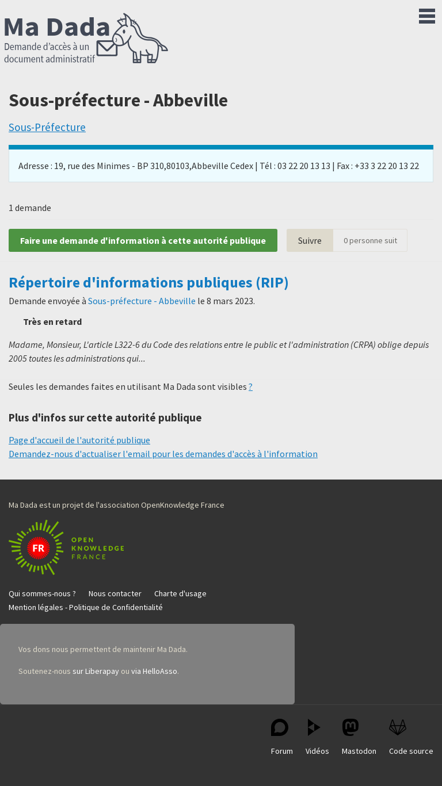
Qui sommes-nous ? (42, 593)
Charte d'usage (180, 593)
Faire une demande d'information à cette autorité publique (143, 240)
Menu (427, 14)
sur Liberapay (96, 671)
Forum (282, 737)
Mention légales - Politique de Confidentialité (86, 607)
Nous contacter (115, 593)
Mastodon (359, 737)
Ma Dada (86, 39)
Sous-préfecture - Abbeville (142, 300)
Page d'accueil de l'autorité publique (79, 440)
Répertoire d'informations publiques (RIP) (149, 282)
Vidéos (317, 737)
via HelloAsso (154, 671)
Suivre (310, 240)
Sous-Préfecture (47, 127)
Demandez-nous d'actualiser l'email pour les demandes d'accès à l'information (163, 453)
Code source (411, 737)
